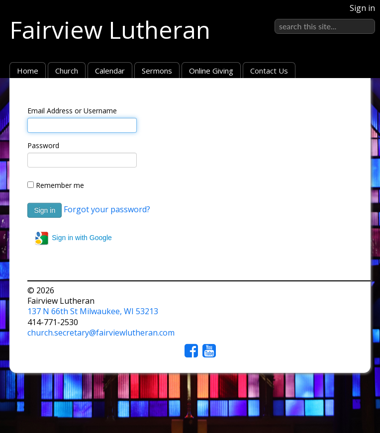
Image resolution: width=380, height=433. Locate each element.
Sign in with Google (73, 238)
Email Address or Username (72, 110)
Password (43, 145)
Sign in (362, 7)
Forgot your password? (107, 209)
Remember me (60, 185)
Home (27, 71)
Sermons (157, 71)
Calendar (110, 71)
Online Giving (211, 71)
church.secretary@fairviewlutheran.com (101, 332)
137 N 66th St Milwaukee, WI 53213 (92, 311)
